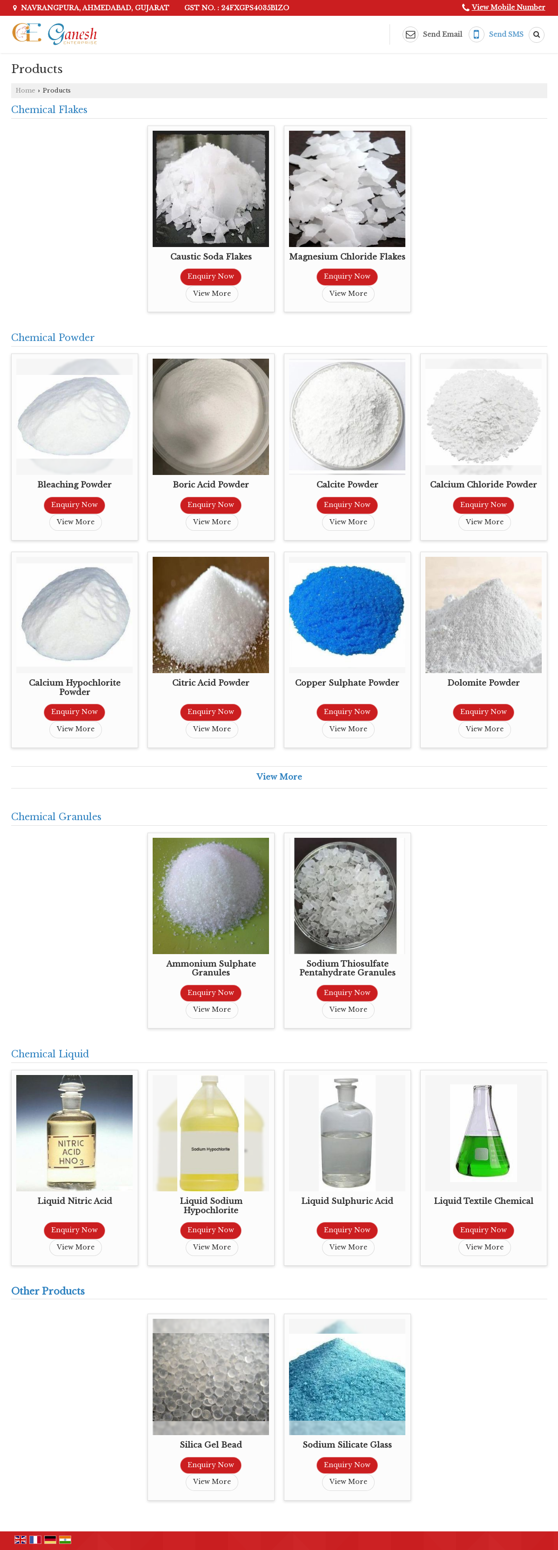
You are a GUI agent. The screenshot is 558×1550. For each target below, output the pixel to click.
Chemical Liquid (50, 1054)
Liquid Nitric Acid (74, 1201)
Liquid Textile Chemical (483, 1201)
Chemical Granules (56, 816)
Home (25, 90)
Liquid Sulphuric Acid (347, 1201)
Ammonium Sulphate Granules (211, 968)
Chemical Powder (53, 337)
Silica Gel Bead (211, 1445)
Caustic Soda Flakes (211, 257)
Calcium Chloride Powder (483, 485)
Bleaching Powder (74, 485)
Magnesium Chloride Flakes (347, 257)
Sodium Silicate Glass (347, 1445)
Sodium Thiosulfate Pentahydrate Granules (347, 968)
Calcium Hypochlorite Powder (75, 687)
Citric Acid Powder (210, 683)
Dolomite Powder (483, 683)
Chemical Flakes (49, 109)
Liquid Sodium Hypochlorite (211, 1206)
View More (212, 293)
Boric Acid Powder (211, 485)
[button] (508, 7)
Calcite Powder (347, 485)
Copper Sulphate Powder (347, 683)
